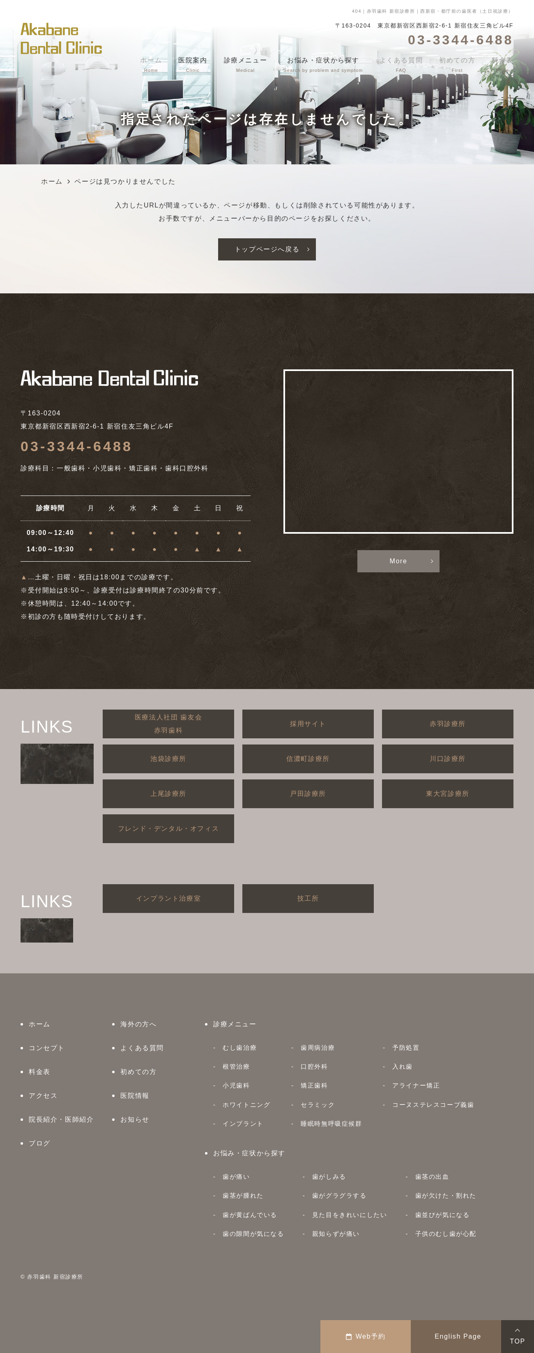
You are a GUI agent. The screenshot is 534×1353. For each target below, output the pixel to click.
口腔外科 (314, 1066)
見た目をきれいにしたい (349, 1214)
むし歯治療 (240, 1047)
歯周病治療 (318, 1047)
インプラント (243, 1123)
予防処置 (405, 1047)
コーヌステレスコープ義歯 (433, 1104)
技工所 (308, 898)
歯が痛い (236, 1176)
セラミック (318, 1104)
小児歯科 (236, 1085)
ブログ (40, 1143)
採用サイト (308, 723)
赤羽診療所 (448, 723)
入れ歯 (402, 1066)
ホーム (40, 1024)
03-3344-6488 (77, 446)
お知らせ (134, 1119)
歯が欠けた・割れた (445, 1195)
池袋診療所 (168, 758)
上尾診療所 (168, 793)
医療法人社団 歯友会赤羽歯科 (168, 724)
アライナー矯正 (416, 1085)
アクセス (43, 1095)
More (398, 561)
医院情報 (134, 1095)
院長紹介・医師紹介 (61, 1119)
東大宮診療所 (448, 793)
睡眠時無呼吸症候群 (331, 1123)
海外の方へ (138, 1024)
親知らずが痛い (336, 1233)
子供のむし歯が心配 (445, 1233)
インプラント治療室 (168, 898)
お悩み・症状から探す (249, 1153)
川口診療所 (448, 758)
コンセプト (47, 1047)
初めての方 (138, 1071)
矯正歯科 (314, 1085)
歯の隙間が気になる (253, 1233)
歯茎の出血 (432, 1176)
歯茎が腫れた (243, 1195)
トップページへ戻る (267, 249)
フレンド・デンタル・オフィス (168, 828)
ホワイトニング (246, 1104)
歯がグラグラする (339, 1195)
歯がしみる (329, 1176)
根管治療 (236, 1066)
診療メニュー (235, 1024)
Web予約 (366, 1336)
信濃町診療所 (308, 758)
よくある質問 (142, 1047)
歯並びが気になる (442, 1214)
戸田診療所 (308, 793)
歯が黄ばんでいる (250, 1214)
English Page (458, 1336)
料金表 (40, 1071)
